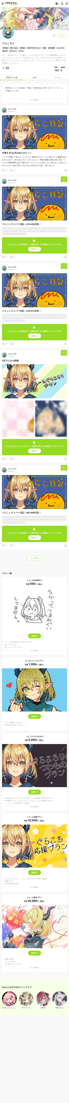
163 (56, 70)
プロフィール (11, 77)
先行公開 (51, 48)
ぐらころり (60, 48)
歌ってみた (14, 48)
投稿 (35, 77)
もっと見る (34, 553)
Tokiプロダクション (34, 48)
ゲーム (21, 51)
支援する (34, 631)
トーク (58, 77)
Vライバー (13, 51)
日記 (44, 48)
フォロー (62, 35)
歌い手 (5, 51)
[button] (57, 3)
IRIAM (22, 48)
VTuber (5, 48)
